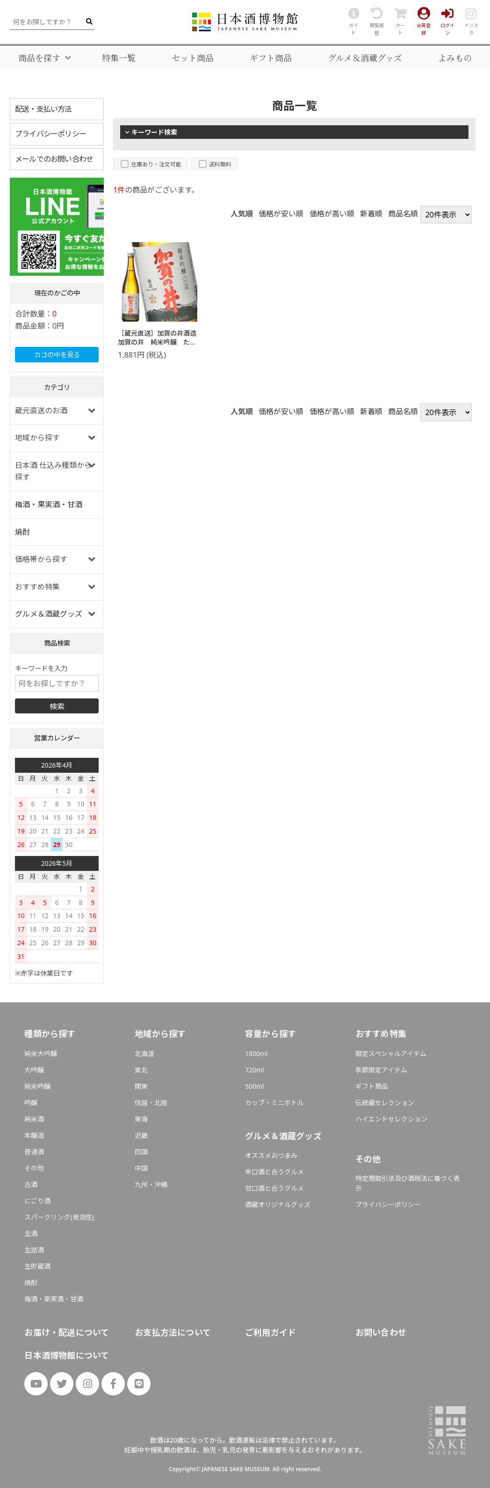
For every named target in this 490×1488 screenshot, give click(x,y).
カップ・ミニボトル (274, 1102)
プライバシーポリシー (50, 134)
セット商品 (193, 58)
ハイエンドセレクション (391, 1118)
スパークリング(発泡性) (59, 1217)
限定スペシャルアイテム (390, 1053)
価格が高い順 (332, 213)
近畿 (141, 1135)
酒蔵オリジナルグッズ (277, 1204)
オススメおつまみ (271, 1155)
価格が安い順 (281, 213)
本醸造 (34, 1135)
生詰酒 (34, 1249)
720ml (254, 1069)
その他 (34, 1168)
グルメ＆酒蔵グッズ (365, 58)
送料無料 (220, 164)
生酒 (30, 1233)
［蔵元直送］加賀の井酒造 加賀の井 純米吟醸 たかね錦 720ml (160, 342)
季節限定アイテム (381, 1069)
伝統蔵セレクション (384, 1102)
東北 (141, 1069)
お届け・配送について (66, 1332)
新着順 (371, 213)
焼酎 (22, 532)
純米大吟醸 (40, 1053)
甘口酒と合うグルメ (274, 1188)
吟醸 (30, 1102)
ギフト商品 (271, 58)
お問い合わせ (380, 1332)
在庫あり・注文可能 (156, 164)
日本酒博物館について (66, 1355)
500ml (254, 1086)
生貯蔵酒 (37, 1266)
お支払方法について (173, 1332)
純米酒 (34, 1118)
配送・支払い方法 (43, 109)
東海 (141, 1118)
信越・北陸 (151, 1102)
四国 (141, 1151)
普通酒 (34, 1151)
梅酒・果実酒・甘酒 (48, 504)
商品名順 (403, 213)
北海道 (144, 1053)
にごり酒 (37, 1200)
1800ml (256, 1053)
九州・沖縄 (151, 1184)
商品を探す (39, 58)
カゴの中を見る (57, 354)
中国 (141, 1168)
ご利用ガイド (270, 1332)
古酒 (30, 1184)
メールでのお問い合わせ (54, 159)
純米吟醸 (37, 1086)
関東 (141, 1086)
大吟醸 (34, 1069)
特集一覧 (119, 58)
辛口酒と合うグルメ (274, 1171)
